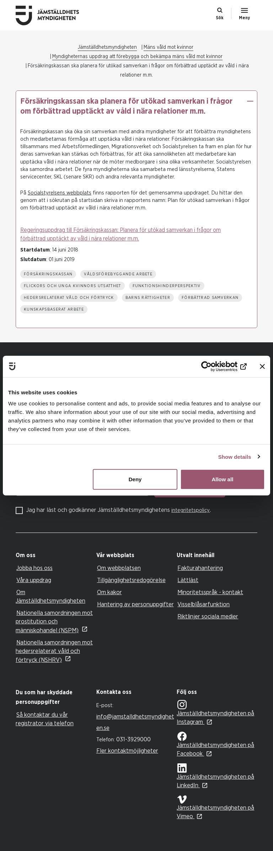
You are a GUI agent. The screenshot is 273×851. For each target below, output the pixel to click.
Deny (135, 479)
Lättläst (187, 580)
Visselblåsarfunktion (203, 604)
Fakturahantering (200, 568)
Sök (220, 18)
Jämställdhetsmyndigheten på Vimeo (215, 807)
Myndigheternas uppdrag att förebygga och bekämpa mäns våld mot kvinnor (137, 56)
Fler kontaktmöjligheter (127, 751)
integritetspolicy (190, 510)
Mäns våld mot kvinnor (168, 47)
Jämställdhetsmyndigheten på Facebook (215, 744)
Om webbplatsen (119, 568)
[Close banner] (262, 366)
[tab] (54, 555)
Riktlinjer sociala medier (207, 616)
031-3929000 (133, 739)
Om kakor (109, 592)
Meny (244, 18)
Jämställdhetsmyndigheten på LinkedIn (215, 776)
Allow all (222, 479)
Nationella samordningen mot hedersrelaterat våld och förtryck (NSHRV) (54, 651)
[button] (250, 101)
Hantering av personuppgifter (135, 604)
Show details (234, 456)
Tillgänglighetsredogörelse (131, 580)
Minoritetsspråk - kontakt (210, 592)
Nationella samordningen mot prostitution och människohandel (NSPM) (54, 621)
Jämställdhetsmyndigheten (107, 47)
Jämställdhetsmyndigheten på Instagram (215, 713)
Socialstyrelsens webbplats (59, 193)
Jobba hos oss (34, 568)
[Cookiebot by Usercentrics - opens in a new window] (215, 366)
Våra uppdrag (33, 580)
